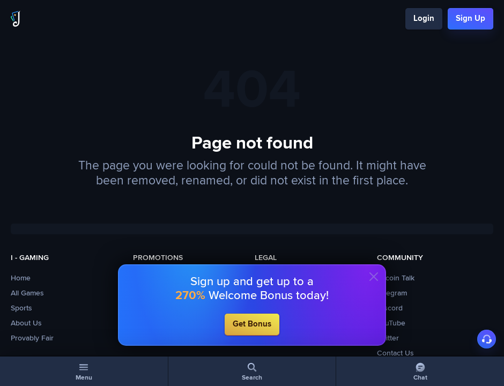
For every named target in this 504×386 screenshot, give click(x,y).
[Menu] (84, 371)
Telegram (392, 293)
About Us (26, 323)
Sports (21, 308)
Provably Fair (32, 338)
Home (21, 278)
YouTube (391, 323)
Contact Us (395, 353)
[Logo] (15, 19)
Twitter (388, 338)
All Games (27, 293)
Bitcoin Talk (395, 278)
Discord (390, 308)
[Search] (252, 371)
